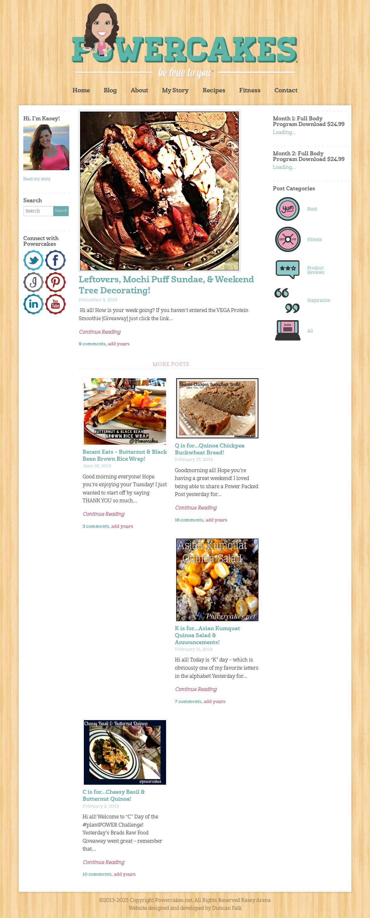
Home (81, 91)
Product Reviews (315, 270)
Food (312, 209)
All (310, 331)
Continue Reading (99, 332)
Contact (286, 91)
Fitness (250, 91)
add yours (119, 344)
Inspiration (319, 300)
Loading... (284, 132)
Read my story (37, 179)
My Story (175, 91)
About (139, 91)
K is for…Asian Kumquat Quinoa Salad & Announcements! (207, 635)
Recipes (214, 91)
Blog (110, 91)
